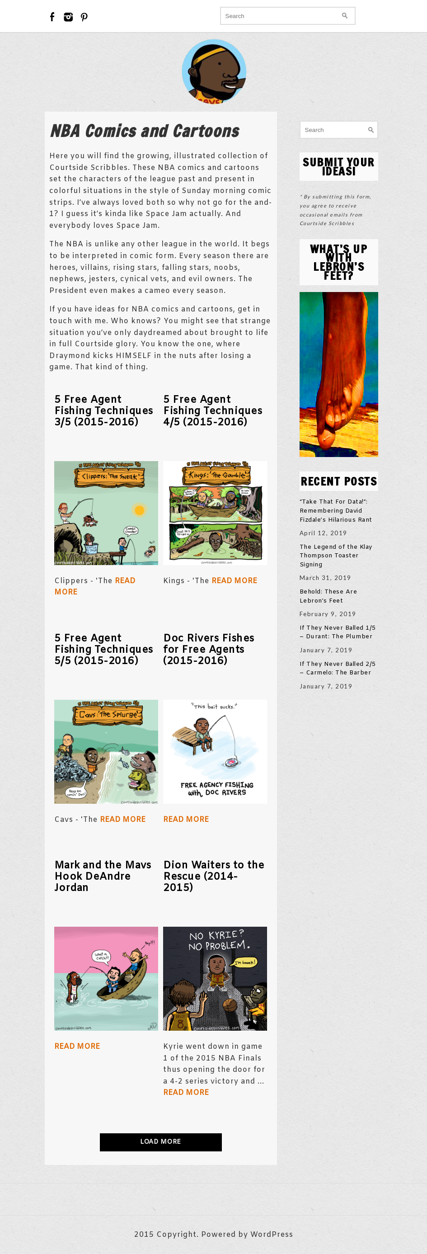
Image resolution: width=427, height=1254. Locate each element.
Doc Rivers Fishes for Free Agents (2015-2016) (208, 650)
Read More (234, 581)
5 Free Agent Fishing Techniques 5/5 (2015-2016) (103, 650)
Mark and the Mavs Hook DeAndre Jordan (102, 877)
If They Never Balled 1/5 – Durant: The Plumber (338, 632)
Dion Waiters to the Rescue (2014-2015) (214, 877)
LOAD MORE (160, 1142)
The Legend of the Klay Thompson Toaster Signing (336, 556)
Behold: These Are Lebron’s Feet (328, 596)
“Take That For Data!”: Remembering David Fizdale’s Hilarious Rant (336, 510)
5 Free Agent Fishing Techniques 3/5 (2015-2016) (103, 411)
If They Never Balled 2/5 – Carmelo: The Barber (338, 668)
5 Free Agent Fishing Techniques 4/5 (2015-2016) (212, 411)
